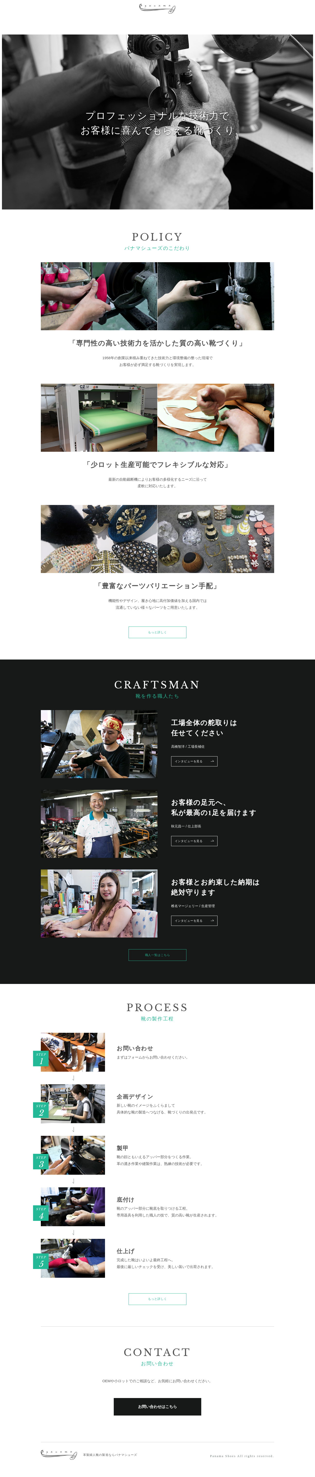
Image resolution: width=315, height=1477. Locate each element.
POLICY (34, 24)
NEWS (192, 24)
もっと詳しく (157, 633)
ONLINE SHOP (232, 24)
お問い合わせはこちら (157, 1414)
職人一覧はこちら (157, 958)
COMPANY (156, 24)
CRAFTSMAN (112, 24)
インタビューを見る (198, 763)
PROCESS (70, 24)
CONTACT (277, 24)
